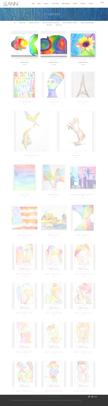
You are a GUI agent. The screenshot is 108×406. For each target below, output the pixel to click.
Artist (39, 3)
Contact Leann (36, 396)
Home (33, 3)
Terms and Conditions (54, 396)
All (15, 22)
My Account (55, 3)
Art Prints (49, 25)
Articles (83, 3)
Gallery (46, 3)
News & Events (66, 3)
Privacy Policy (44, 396)
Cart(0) (102, 2)
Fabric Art (59, 25)
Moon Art (22, 22)
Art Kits (91, 3)
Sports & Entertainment (87, 22)
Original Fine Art (34, 22)
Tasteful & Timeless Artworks (50, 22)
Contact (75, 3)
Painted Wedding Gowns (70, 22)
